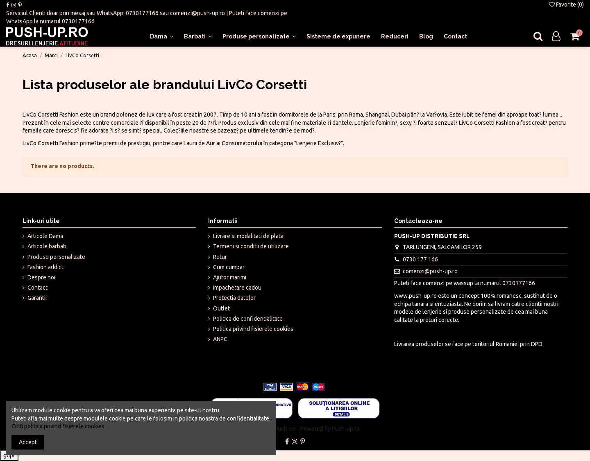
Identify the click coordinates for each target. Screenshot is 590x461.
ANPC (220, 339)
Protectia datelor (234, 298)
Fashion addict (45, 267)
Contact (37, 287)
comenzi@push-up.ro (197, 13)
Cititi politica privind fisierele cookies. (58, 426)
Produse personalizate (56, 257)
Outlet (221, 308)
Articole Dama (45, 236)
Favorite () (566, 4)
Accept (28, 442)
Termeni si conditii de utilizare (251, 246)
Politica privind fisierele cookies (253, 329)
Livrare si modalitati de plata (248, 236)
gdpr (9, 455)
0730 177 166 (420, 259)
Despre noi (41, 277)
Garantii (37, 298)
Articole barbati (46, 246)
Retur (220, 257)
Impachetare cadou (237, 287)
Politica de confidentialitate (248, 318)
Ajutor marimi (229, 277)
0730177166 (142, 13)
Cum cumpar (229, 267)
